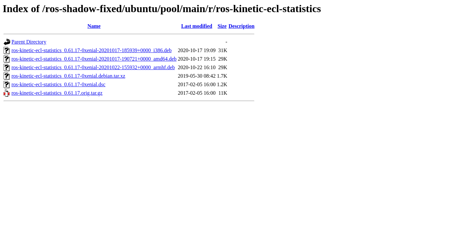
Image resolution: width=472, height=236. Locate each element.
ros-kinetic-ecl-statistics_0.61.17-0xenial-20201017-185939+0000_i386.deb (91, 50)
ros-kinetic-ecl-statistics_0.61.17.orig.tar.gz (57, 93)
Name (94, 26)
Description (241, 26)
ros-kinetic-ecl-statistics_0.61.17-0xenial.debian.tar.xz (68, 76)
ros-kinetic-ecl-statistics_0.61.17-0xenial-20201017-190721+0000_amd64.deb (94, 59)
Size (222, 26)
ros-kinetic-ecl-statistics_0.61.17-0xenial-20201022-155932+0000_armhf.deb (93, 67)
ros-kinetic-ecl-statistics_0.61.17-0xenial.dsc (58, 84)
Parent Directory (28, 42)
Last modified (196, 26)
